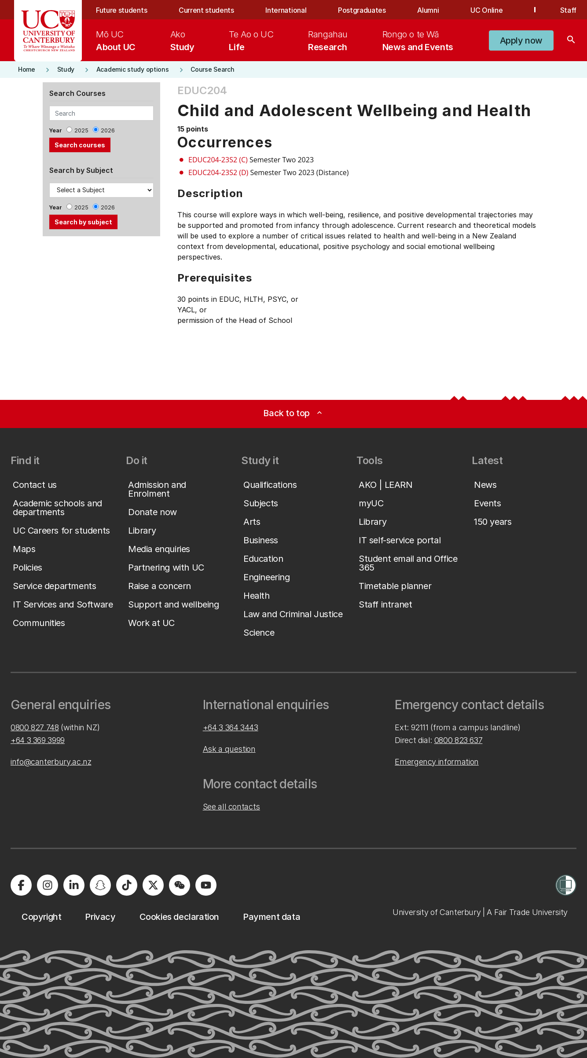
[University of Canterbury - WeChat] (179, 885)
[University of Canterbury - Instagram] (47, 885)
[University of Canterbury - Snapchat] (100, 885)
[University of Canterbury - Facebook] (21, 885)
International (285, 10)
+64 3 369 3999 (38, 740)
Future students (121, 10)
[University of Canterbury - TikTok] (126, 885)
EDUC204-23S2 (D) (218, 172)
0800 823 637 (458, 740)
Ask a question (229, 749)
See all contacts (231, 806)
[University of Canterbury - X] (153, 885)
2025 (81, 130)
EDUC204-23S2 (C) (218, 160)
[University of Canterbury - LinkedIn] (73, 885)
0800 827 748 (35, 727)
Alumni (428, 10)
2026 (108, 130)
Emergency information (436, 761)
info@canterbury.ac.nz (51, 761)
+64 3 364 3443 (230, 727)
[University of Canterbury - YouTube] (205, 885)
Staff (568, 10)
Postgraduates (362, 10)
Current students (206, 10)
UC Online (486, 10)
